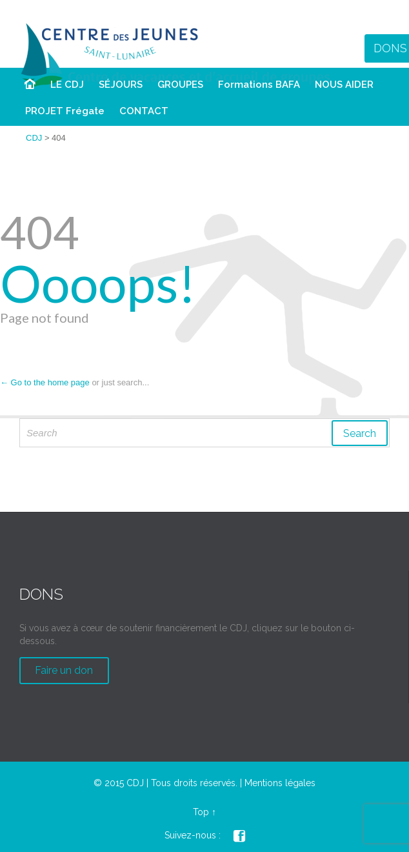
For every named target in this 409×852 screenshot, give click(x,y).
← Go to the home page (45, 382)
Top (201, 812)
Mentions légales (279, 783)
